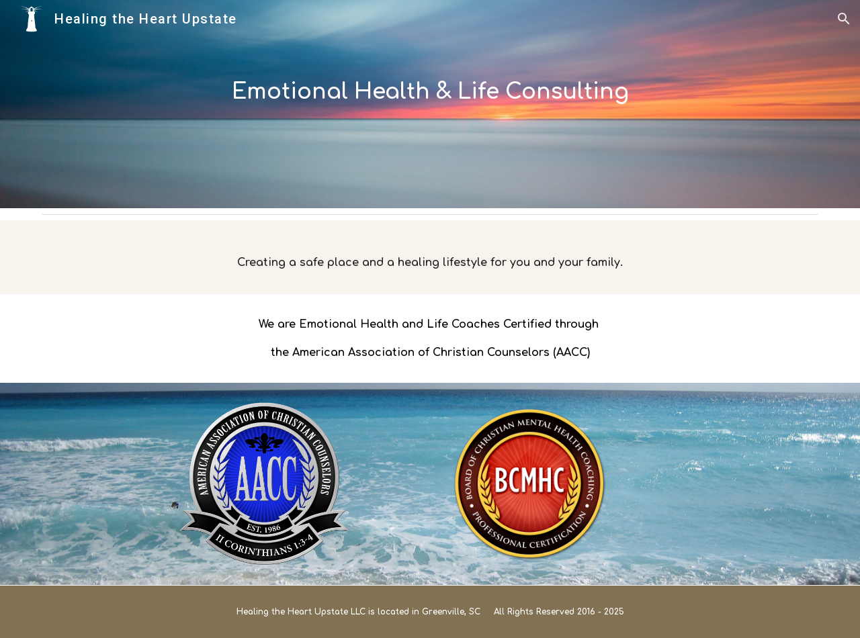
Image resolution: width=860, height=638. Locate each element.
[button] (844, 19)
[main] (430, 104)
